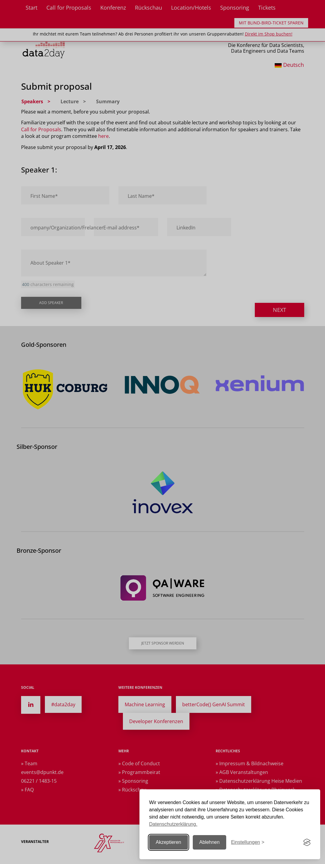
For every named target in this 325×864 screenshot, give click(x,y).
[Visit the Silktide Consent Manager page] (307, 842)
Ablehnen (209, 842)
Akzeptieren (168, 842)
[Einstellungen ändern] (247, 842)
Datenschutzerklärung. (173, 824)
